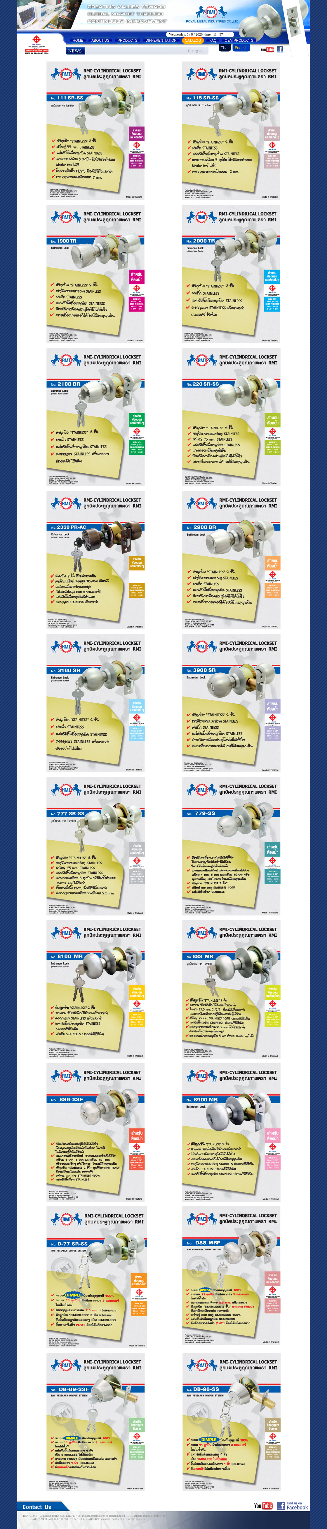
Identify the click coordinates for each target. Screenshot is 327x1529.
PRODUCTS (127, 40)
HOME (78, 40)
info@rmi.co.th (136, 1519)
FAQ (212, 40)
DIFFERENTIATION (161, 40)
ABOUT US (100, 40)
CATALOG (193, 40)
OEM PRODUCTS (239, 40)
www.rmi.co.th (109, 1519)
